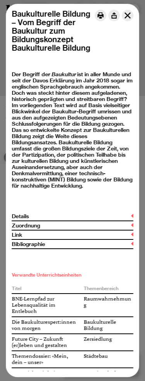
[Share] (114, 15)
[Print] (100, 15)
